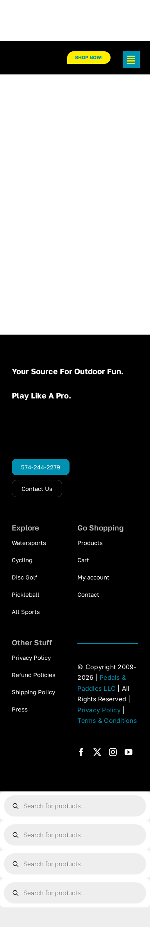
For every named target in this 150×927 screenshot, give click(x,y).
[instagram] (113, 752)
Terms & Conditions (106, 720)
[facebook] (81, 752)
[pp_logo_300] (33, 58)
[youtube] (128, 752)
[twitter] (97, 752)
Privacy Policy (98, 710)
